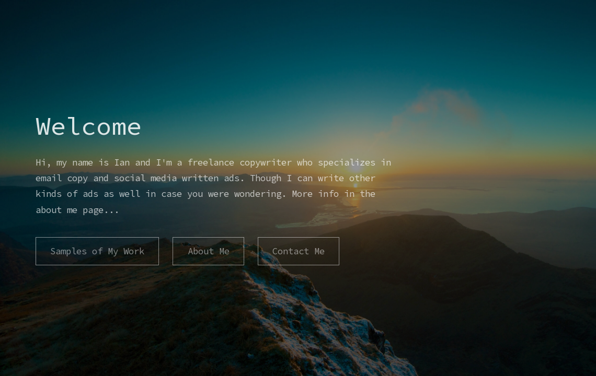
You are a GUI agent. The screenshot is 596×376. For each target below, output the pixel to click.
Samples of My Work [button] (97, 251)
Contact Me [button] (298, 251)
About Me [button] (208, 251)
